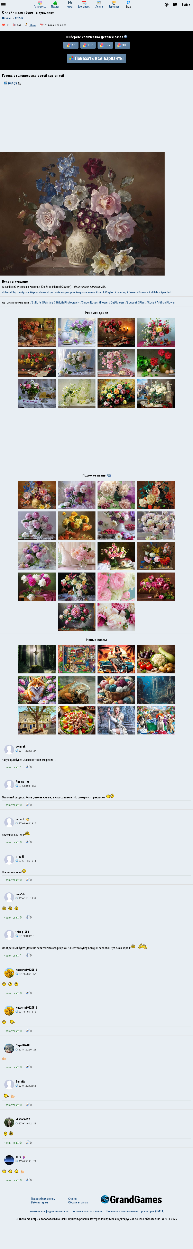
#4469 (11, 83)
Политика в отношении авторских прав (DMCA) (135, 1237)
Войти (186, 5)
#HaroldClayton (11, 292)
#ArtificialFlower (165, 302)
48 (70, 45)
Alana (32, 25)
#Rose (150, 302)
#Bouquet (131, 302)
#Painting (47, 302)
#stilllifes (154, 292)
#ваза (42, 292)
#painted (165, 292)
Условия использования (87, 1237)
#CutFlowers (117, 302)
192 (105, 45)
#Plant (142, 302)
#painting (120, 292)
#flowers (142, 292)
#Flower (103, 302)
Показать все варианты (96, 58)
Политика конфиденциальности (48, 1237)
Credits (72, 1225)
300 (122, 45)
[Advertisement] (96, 121)
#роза (25, 292)
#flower (131, 292)
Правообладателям (43, 1225)
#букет (33, 292)
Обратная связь (78, 1228)
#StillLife (35, 302)
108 (88, 45)
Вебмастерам (39, 1228)
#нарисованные (85, 292)
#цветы (52, 292)
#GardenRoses (89, 302)
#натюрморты (66, 292)
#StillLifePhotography (67, 302)
